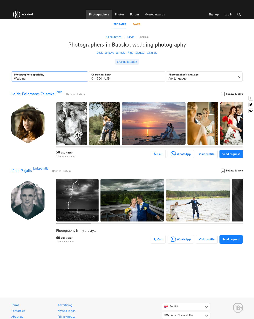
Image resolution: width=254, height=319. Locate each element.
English (171, 306)
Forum (134, 14)
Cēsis (100, 52)
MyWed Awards (155, 14)
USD (178, 315)
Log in (228, 14)
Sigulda (139, 52)
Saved (137, 24)
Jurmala (120, 52)
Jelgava (109, 52)
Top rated (120, 24)
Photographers (99, 14)
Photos (119, 14)
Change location (127, 62)
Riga (130, 52)
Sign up (214, 14)
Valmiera (152, 52)
